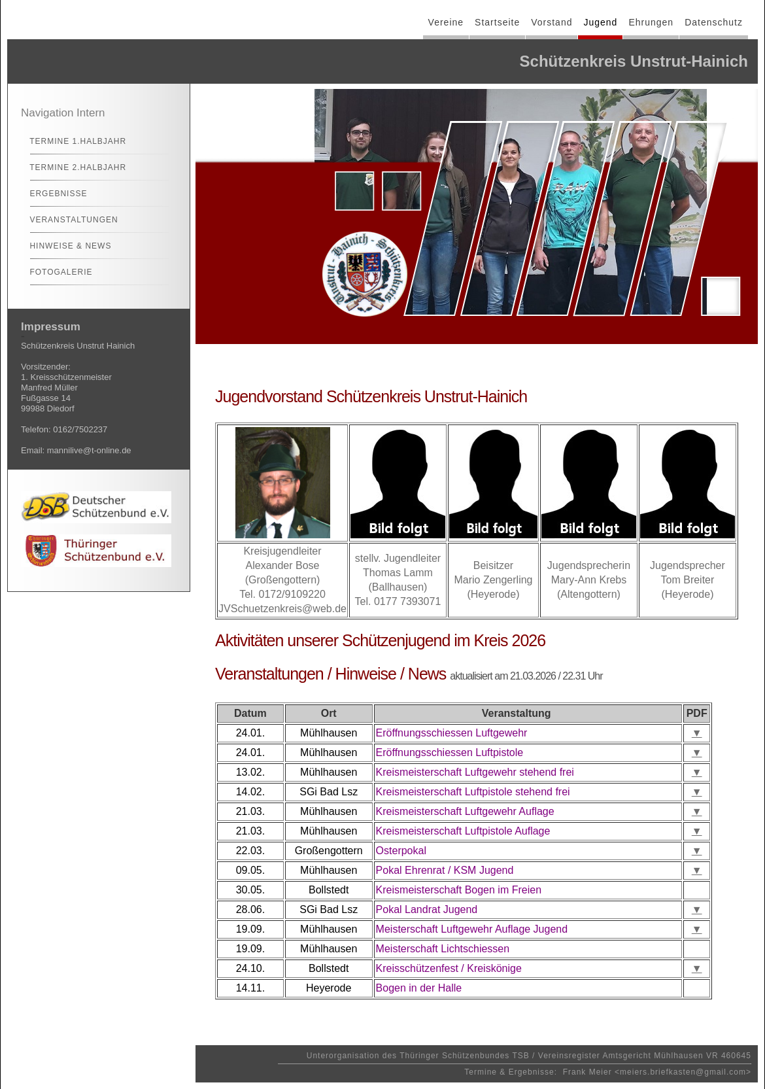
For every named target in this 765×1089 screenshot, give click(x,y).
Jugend (600, 22)
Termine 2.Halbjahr (72, 167)
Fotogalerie (55, 272)
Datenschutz (714, 22)
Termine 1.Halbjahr (72, 141)
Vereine (446, 22)
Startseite (497, 22)
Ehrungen (650, 22)
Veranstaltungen (68, 219)
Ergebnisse (52, 193)
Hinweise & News (64, 246)
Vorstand (551, 22)
